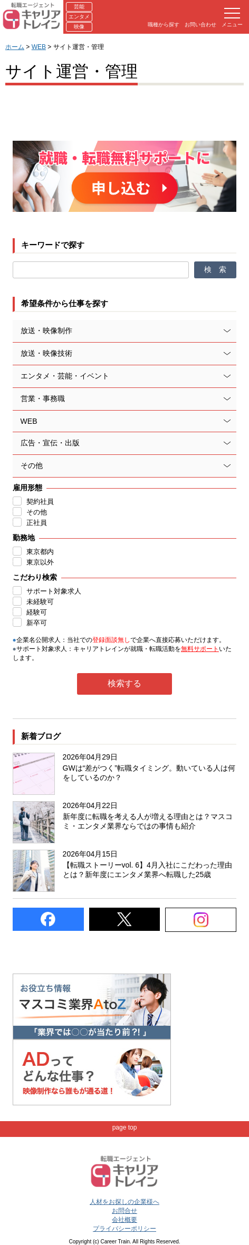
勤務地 (24, 537)
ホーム (14, 47)
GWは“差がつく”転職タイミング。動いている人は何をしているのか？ (149, 773)
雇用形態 (27, 487)
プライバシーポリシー (124, 1228)
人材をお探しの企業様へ (124, 1201)
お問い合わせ (200, 24)
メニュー (232, 17)
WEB (39, 47)
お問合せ (124, 1210)
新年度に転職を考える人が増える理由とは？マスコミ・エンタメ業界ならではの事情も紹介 (148, 821)
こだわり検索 (35, 577)
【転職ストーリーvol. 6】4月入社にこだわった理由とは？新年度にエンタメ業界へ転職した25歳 (147, 870)
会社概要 (124, 1219)
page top (124, 1127)
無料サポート (200, 649)
